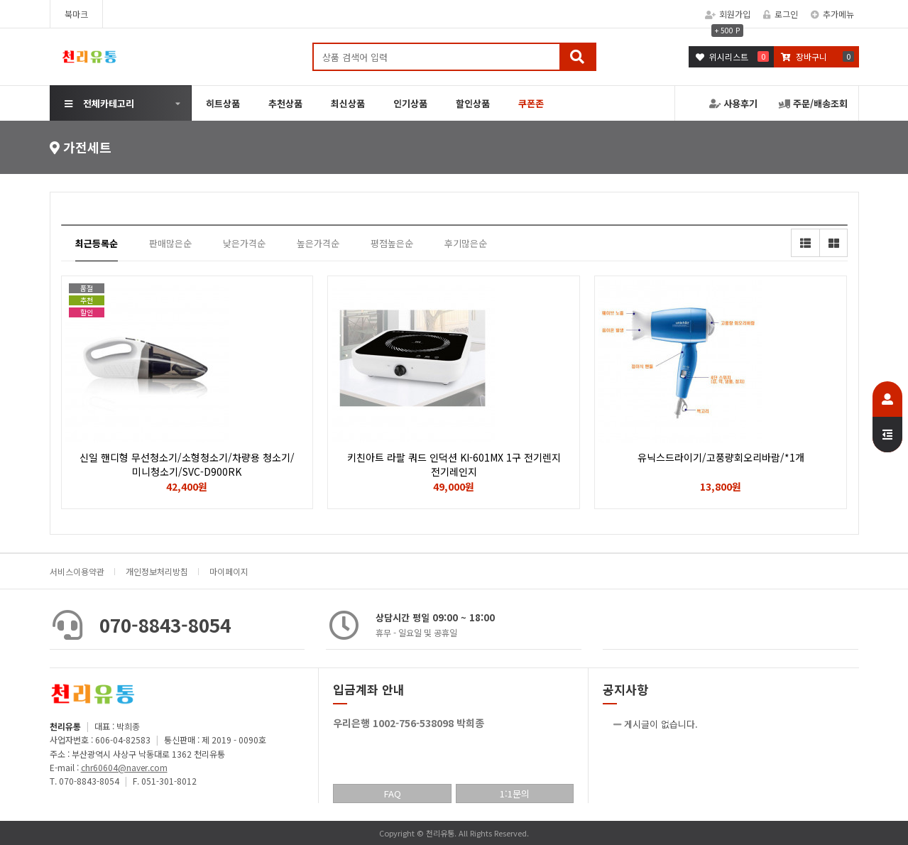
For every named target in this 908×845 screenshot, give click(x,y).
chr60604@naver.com (124, 767)
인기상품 (410, 103)
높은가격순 (318, 243)
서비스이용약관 (77, 571)
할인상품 (473, 103)
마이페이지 (228, 571)
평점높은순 (392, 243)
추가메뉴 (832, 14)
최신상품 (348, 103)
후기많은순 (465, 243)
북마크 (76, 14)
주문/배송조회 (813, 103)
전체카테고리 (99, 103)
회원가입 (727, 14)
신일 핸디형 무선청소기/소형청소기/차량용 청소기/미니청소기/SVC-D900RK (187, 464)
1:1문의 (515, 793)
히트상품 (223, 103)
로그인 (780, 14)
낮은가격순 (244, 243)
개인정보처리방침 (157, 571)
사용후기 (733, 103)
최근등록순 (96, 243)
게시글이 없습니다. (661, 724)
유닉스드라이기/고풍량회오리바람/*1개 (721, 457)
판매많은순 (170, 243)
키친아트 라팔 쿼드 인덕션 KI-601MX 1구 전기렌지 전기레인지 (454, 464)
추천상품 (285, 103)
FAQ (392, 793)
